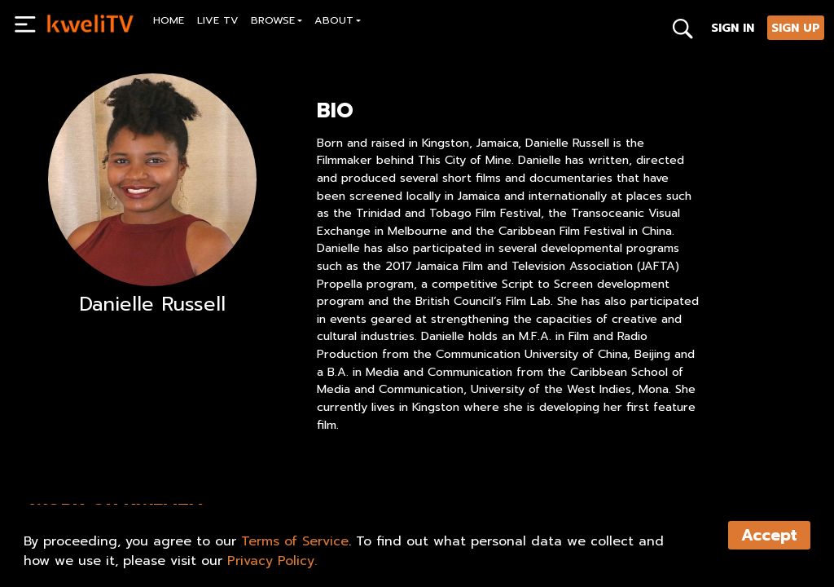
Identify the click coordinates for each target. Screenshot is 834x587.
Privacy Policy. (272, 561)
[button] (276, 22)
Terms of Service (295, 541)
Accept (769, 535)
